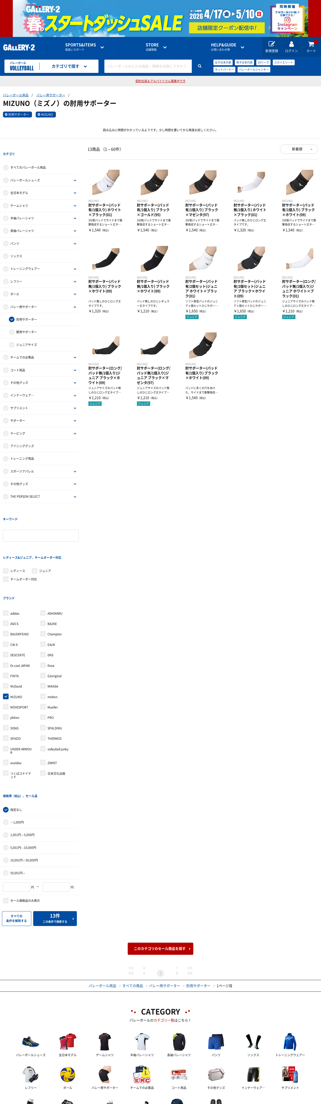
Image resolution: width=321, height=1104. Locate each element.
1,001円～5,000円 (22, 784)
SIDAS (14, 688)
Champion (55, 594)
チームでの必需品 (22, 347)
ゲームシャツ (19, 195)
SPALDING (55, 688)
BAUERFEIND (19, 594)
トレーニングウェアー (25, 258)
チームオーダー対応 (23, 549)
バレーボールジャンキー (254, 69)
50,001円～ (18, 822)
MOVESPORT (19, 667)
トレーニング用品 (22, 448)
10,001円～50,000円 (24, 809)
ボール (14, 283)
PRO (51, 677)
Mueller (53, 667)
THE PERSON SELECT (25, 486)
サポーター (17, 410)
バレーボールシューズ (25, 170)
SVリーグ (263, 62)
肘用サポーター (18, 114)
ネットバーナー (224, 69)
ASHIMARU (55, 573)
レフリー (16, 271)
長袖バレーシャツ (22, 220)
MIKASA (53, 646)
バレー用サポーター (50, 95)
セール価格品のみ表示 (25, 850)
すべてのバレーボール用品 (28, 157)
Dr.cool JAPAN (20, 625)
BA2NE (52, 583)
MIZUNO (47, 114)
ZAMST (52, 722)
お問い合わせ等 (223, 47)
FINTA (14, 635)
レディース (17, 540)
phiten (14, 677)
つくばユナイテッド (20, 735)
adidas (14, 573)
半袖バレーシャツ (22, 208)
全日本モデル (19, 182)
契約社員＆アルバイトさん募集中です (160, 81)
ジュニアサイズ (26, 334)
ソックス (16, 246)
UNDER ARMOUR (21, 711)
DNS (50, 614)
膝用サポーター (26, 322)
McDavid (16, 646)
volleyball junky (58, 709)
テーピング (17, 423)
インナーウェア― (22, 385)
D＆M (51, 604)
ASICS (14, 583)
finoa (51, 625)
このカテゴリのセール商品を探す (160, 898)
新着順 (297, 149)
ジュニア (45, 540)
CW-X (14, 604)
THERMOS (55, 698)
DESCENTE (17, 614)
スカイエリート (283, 62)
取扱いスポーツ (80, 47)
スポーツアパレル (22, 461)
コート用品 (17, 360)
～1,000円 (17, 772)
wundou (15, 722)
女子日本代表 (223, 62)
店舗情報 (152, 47)
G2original (55, 635)
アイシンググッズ (22, 435)
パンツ (14, 233)
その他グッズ (19, 372)
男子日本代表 (244, 62)
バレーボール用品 (16, 95)
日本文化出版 (56, 733)
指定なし (16, 759)
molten (52, 656)
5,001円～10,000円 (23, 797)
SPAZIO (15, 698)
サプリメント (19, 397)
